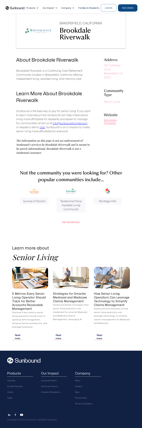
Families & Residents (50, 392)
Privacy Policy (81, 398)
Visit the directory (71, 221)
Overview (11, 380)
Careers (78, 386)
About (77, 380)
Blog (77, 392)
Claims (10, 392)
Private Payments (15, 386)
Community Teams (49, 386)
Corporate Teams (49, 380)
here (42, 127)
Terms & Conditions (83, 403)
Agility (9, 398)
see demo (127, 7)
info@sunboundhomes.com (70, 123)
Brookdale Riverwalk (110, 121)
